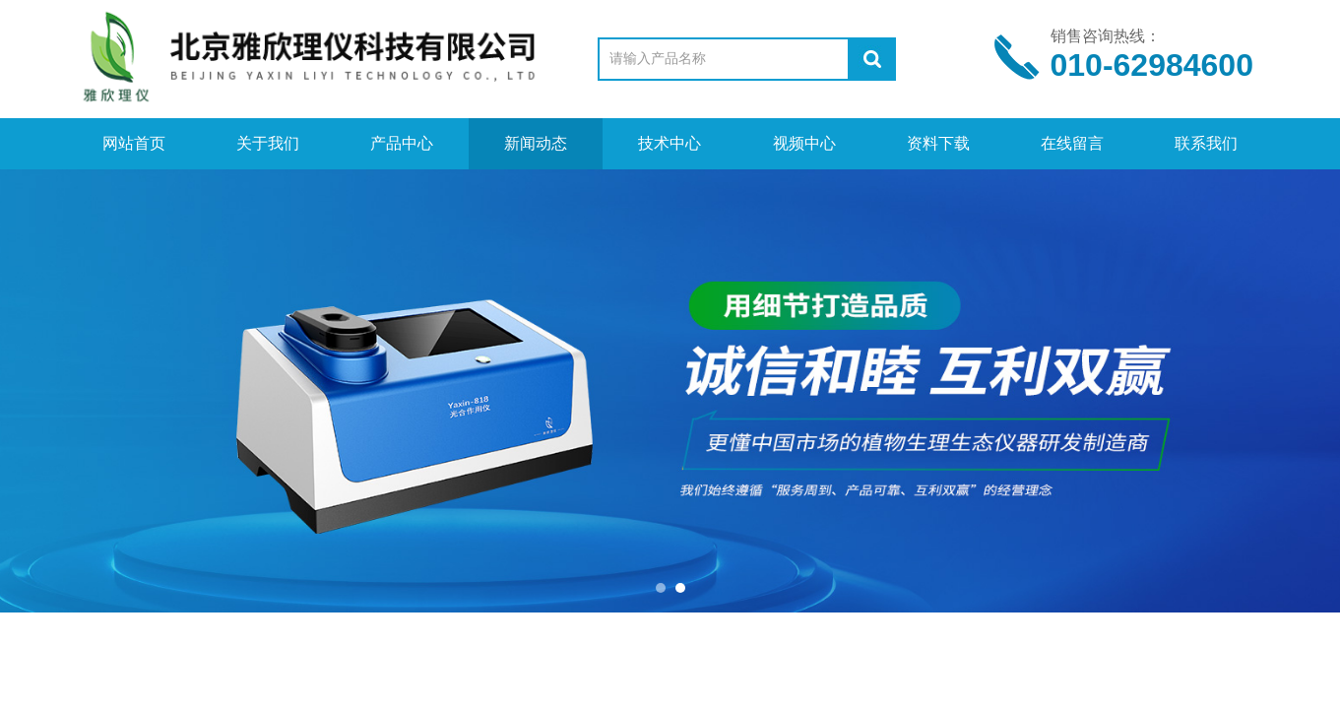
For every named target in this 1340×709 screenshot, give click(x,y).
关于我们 (267, 143)
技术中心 (669, 143)
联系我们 (1206, 143)
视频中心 (804, 143)
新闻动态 (535, 143)
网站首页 (133, 143)
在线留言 (1072, 143)
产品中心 (401, 143)
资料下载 (938, 143)
